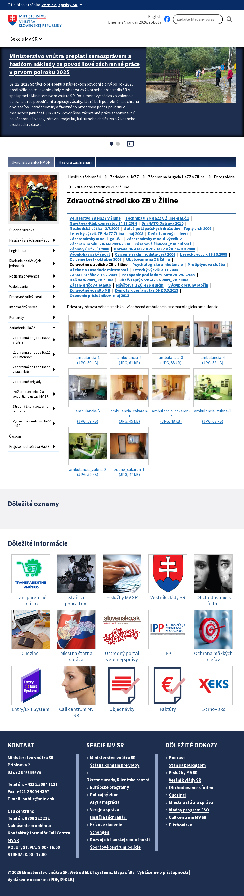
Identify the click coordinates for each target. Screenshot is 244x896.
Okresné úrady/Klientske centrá (117, 780)
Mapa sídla (124, 872)
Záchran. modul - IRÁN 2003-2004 (100, 243)
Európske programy (109, 787)
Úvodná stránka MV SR (31, 162)
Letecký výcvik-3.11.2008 (155, 269)
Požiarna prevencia (24, 276)
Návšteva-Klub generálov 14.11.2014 (103, 223)
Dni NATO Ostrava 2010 (162, 223)
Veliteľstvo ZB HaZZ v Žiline (95, 218)
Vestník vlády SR (185, 780)
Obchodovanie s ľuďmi (191, 787)
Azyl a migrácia (105, 802)
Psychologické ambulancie (157, 264)
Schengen (99, 832)
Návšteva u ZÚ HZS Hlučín (140, 285)
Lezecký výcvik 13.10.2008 (203, 254)
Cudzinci (177, 795)
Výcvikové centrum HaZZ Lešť (32, 423)
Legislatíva (17, 250)
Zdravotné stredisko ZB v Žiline (102, 186)
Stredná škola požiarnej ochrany (31, 408)
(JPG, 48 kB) (171, 396)
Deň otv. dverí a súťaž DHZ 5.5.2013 (146, 290)
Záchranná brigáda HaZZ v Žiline (31, 340)
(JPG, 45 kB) (129, 396)
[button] (27, 37)
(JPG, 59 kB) (87, 396)
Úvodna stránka (21, 230)
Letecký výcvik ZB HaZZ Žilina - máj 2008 (106, 233)
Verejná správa (104, 810)
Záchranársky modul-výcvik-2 (154, 238)
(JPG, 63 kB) (212, 396)
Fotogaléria (224, 176)
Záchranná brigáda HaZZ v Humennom (31, 354)
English (154, 16)
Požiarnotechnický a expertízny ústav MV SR (31, 394)
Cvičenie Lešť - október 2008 (95, 259)
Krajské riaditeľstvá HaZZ (29, 446)
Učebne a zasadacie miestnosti (99, 269)
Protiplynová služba (206, 264)
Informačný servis (23, 307)
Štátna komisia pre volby (114, 765)
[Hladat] (229, 19)
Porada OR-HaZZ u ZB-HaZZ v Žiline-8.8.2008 (154, 249)
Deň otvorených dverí (168, 233)
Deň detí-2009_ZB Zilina (91, 279)
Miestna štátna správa (191, 802)
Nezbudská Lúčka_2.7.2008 (94, 228)
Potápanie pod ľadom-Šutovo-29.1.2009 (158, 274)
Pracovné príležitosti (25, 296)
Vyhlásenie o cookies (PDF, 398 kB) (41, 879)
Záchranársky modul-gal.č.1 (96, 238)
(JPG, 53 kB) (212, 340)
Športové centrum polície (115, 847)
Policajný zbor (104, 795)
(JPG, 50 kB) (87, 340)
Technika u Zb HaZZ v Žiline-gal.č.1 (157, 218)
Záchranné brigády (27, 381)
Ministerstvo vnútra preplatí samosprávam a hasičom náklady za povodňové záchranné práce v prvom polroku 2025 (74, 64)
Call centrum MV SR (187, 817)
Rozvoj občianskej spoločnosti (120, 839)
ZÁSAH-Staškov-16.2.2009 (93, 274)
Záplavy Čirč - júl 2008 (89, 249)
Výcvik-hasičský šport (90, 254)
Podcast (177, 757)
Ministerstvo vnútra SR (113, 757)
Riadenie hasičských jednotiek (25, 263)
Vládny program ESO (189, 810)
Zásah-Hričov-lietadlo (90, 285)
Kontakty (16, 317)
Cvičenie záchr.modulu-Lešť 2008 (145, 254)
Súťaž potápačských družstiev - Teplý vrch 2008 (167, 228)
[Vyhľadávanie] (198, 19)
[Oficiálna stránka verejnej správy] (63, 5)
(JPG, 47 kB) (129, 452)
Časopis (15, 436)
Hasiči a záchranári (75, 162)
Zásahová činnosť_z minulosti (162, 243)
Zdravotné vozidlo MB (90, 290)
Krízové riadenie (106, 824)
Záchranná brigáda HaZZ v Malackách (31, 369)
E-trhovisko (180, 825)
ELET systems (98, 872)
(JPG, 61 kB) (129, 340)
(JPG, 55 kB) (171, 340)
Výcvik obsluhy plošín (188, 285)
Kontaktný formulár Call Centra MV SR (39, 836)
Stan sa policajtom (187, 765)
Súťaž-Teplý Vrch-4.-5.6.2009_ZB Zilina (153, 279)
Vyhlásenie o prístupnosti (162, 872)
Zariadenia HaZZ (22, 327)
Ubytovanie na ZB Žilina (148, 259)
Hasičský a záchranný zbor (30, 240)
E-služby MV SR (183, 772)
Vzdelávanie (18, 286)
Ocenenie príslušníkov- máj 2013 (99, 295)
